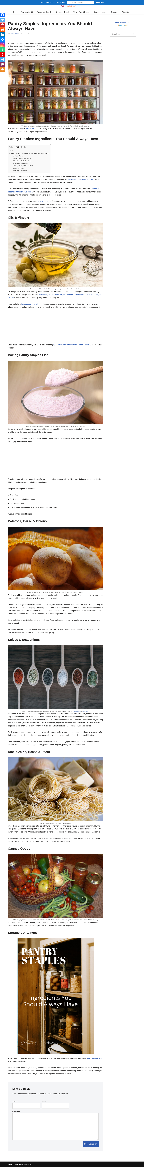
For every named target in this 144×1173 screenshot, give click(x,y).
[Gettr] (2, 54)
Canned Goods (19, 169)
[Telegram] (2, 59)
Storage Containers (20, 171)
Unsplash (86, 716)
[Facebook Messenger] (2, 39)
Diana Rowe (14, 34)
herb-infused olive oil (29, 305)
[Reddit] (2, 29)
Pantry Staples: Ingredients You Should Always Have (30, 154)
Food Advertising (121, 23)
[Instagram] (2, 44)
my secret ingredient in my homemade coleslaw (72, 349)
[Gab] (2, 49)
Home (15, 12)
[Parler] (2, 64)
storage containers (95, 1064)
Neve (10, 1170)
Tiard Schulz (77, 716)
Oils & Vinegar (19, 156)
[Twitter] (2, 20)
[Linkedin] (2, 34)
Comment (16, 1117)
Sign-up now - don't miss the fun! (52, 2)
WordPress (28, 1170)
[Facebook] (2, 15)
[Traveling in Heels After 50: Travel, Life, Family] (72, 5)
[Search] (120, 34)
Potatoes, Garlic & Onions (22, 161)
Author (15, 1107)
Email (44, 1107)
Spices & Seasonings (21, 164)
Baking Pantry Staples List (23, 159)
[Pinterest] (2, 25)
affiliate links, (31, 129)
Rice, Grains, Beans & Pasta (23, 166)
